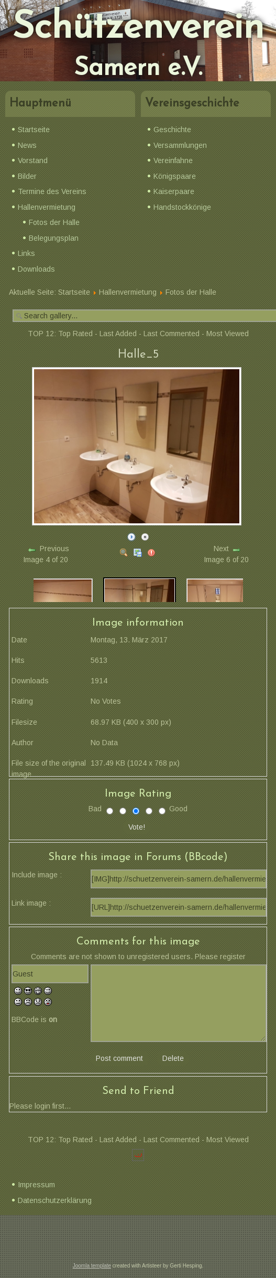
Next (221, 548)
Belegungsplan (54, 238)
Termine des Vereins (52, 191)
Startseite (34, 129)
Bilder (27, 176)
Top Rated (75, 333)
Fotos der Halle (54, 222)
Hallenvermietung (46, 207)
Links (26, 253)
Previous (54, 548)
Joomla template (92, 1266)
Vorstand (33, 160)
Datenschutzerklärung (55, 1200)
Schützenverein (138, 28)
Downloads (36, 269)
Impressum (36, 1184)
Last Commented (171, 333)
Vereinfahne (173, 160)
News (27, 145)
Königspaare (174, 176)
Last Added (118, 333)
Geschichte (172, 129)
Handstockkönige (182, 207)
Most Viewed (227, 333)
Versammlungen (180, 145)
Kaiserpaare (173, 191)
